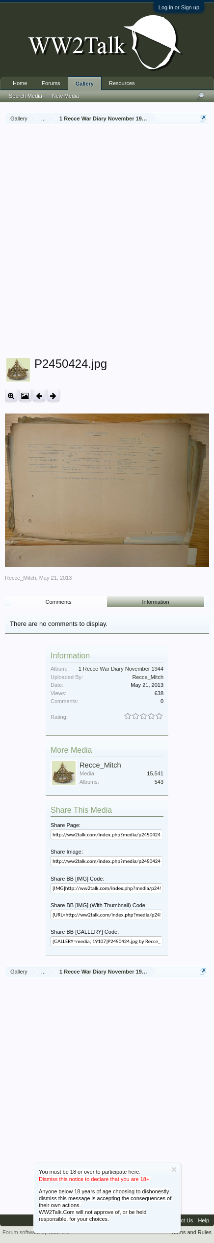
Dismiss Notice (174, 1169)
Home (20, 83)
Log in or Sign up (179, 7)
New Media (65, 96)
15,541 (155, 773)
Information (155, 602)
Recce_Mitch (20, 578)
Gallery (85, 84)
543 (159, 782)
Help (203, 1220)
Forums (51, 83)
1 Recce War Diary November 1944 (121, 669)
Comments (58, 602)
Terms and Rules (191, 1232)
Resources (122, 83)
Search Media (25, 96)
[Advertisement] (107, 242)
